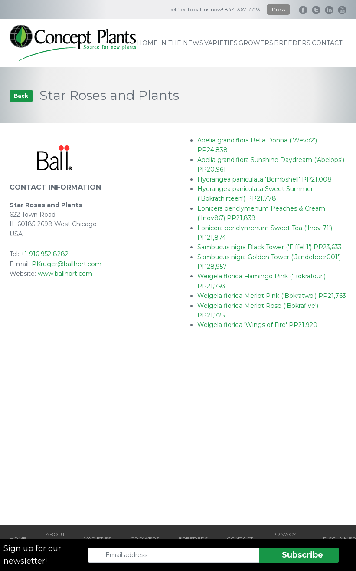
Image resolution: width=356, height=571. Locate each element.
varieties (221, 43)
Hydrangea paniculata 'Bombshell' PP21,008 (264, 179)
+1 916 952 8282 (45, 254)
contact (327, 43)
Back (21, 95)
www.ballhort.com (65, 273)
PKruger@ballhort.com (66, 264)
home (147, 43)
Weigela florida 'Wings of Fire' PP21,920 (257, 325)
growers (255, 43)
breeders (292, 43)
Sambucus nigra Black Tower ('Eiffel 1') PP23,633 (269, 247)
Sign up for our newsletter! (32, 555)
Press (278, 9)
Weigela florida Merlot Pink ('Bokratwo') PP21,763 (271, 296)
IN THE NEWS (181, 43)
